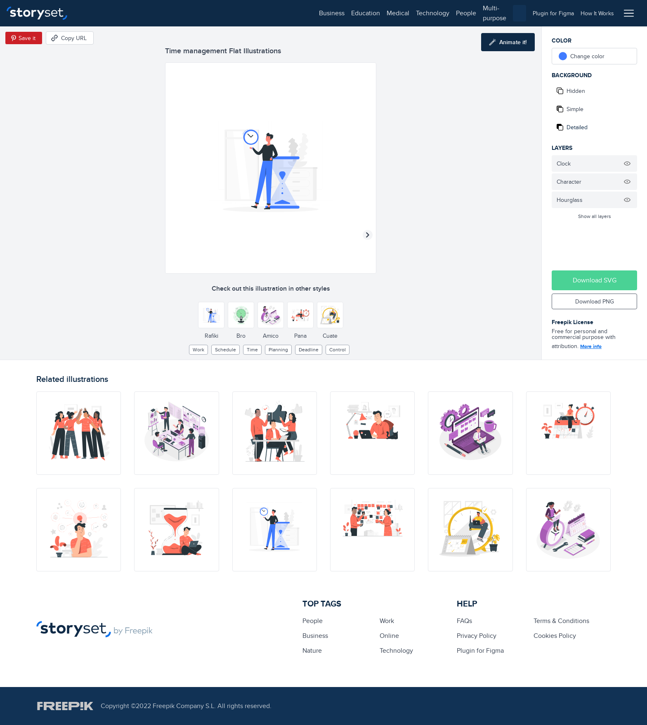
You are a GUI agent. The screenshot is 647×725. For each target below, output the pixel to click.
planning (278, 349)
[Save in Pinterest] (24, 38)
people (227, 13)
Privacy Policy (476, 635)
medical (159, 13)
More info (591, 346)
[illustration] (78, 433)
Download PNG (594, 301)
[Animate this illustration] (508, 42)
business (93, 13)
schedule (225, 349)
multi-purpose (264, 13)
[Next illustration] (368, 235)
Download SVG (594, 280)
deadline (309, 349)
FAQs (464, 620)
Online (389, 635)
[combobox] (408, 13)
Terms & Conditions (561, 620)
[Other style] (211, 315)
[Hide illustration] (627, 163)
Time (252, 349)
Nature (312, 650)
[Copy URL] (70, 38)
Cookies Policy (555, 635)
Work (198, 349)
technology (194, 13)
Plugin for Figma (480, 650)
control (337, 349)
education (127, 13)
